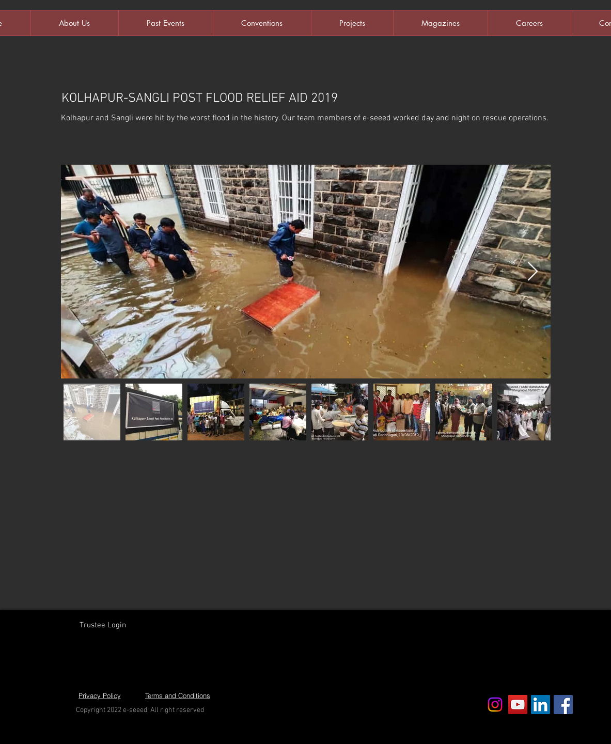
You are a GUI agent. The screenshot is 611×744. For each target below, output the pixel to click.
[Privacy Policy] (99, 695)
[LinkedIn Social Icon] (540, 704)
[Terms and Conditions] (177, 695)
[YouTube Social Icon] (517, 704)
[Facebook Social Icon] (563, 704)
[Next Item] (533, 272)
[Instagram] (495, 704)
